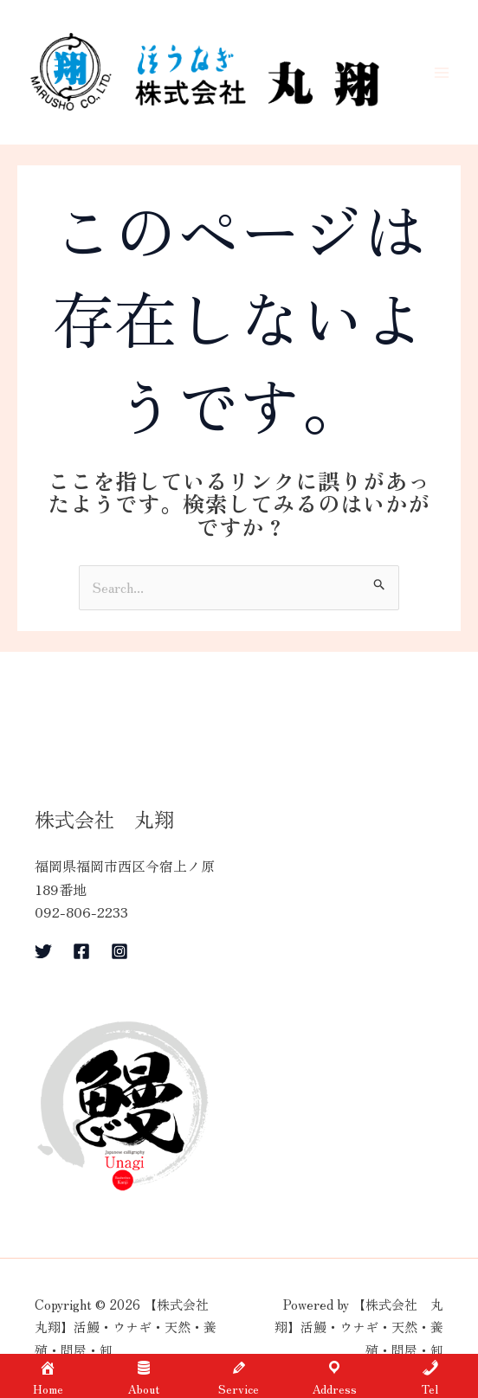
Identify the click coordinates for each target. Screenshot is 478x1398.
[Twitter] (43, 953)
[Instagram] (119, 953)
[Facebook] (81, 953)
